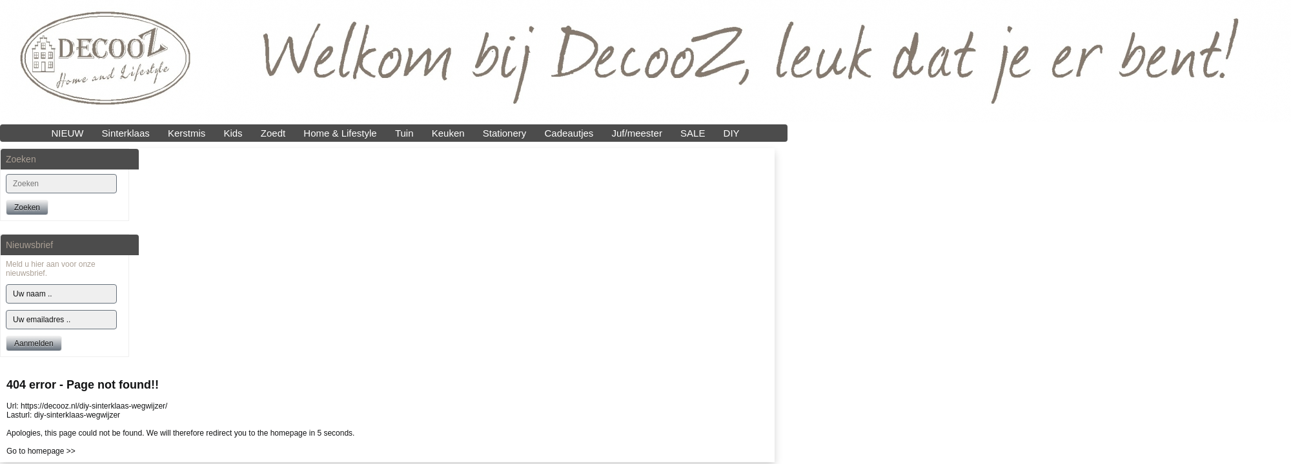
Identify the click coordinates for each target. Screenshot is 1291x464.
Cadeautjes (568, 133)
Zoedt (273, 133)
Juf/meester (637, 133)
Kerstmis (186, 133)
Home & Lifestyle (339, 133)
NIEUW (67, 133)
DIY (732, 133)
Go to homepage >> (41, 451)
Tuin (404, 133)
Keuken (448, 133)
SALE (692, 133)
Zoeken (27, 207)
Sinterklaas (126, 133)
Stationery (505, 133)
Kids (232, 133)
